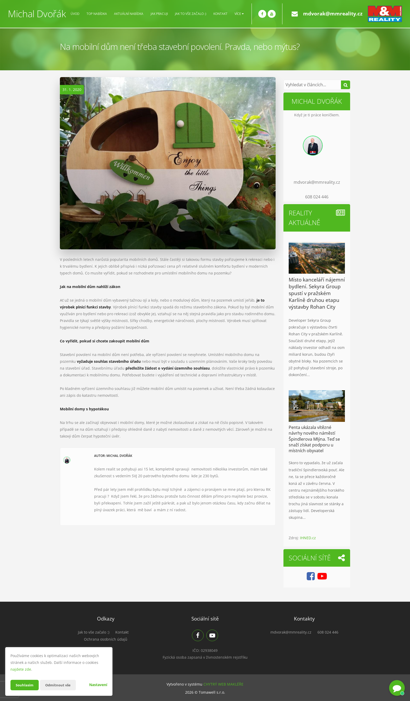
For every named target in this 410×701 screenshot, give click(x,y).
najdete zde (20, 669)
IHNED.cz (308, 537)
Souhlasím (25, 684)
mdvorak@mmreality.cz (332, 13)
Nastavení (98, 684)
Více (239, 14)
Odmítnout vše (59, 684)
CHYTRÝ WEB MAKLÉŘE (223, 684)
